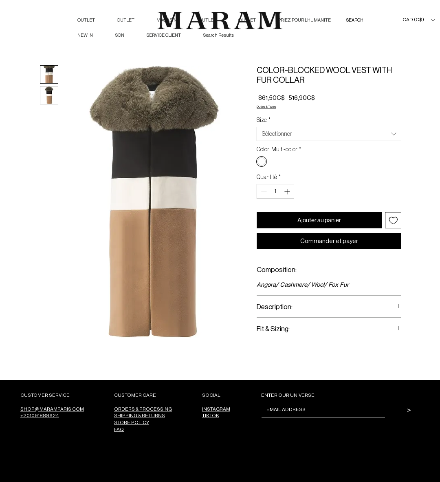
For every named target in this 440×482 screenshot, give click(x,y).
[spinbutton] (275, 191)
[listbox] (418, 19)
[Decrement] (263, 191)
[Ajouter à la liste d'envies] (393, 220)
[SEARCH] (363, 20)
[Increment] (288, 191)
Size (264, 120)
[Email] (321, 409)
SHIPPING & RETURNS (139, 415)
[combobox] (329, 134)
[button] (418, 19)
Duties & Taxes (266, 106)
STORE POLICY (131, 422)
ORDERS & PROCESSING (143, 408)
